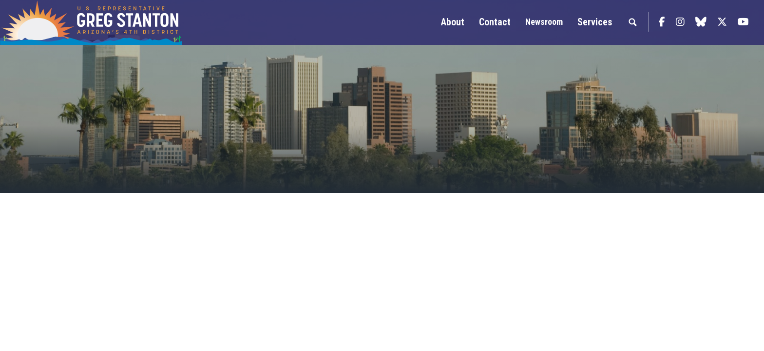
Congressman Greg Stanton (114, 22)
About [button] (452, 22)
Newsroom (544, 22)
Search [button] (632, 22)
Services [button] (594, 22)
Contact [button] (495, 22)
